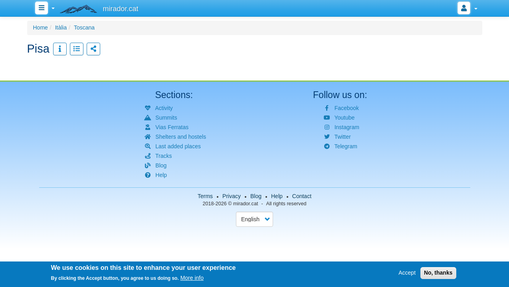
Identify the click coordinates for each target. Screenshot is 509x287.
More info (192, 279)
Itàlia (61, 27)
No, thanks (438, 274)
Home (40, 27)
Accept (407, 274)
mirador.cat (245, 203)
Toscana (84, 27)
